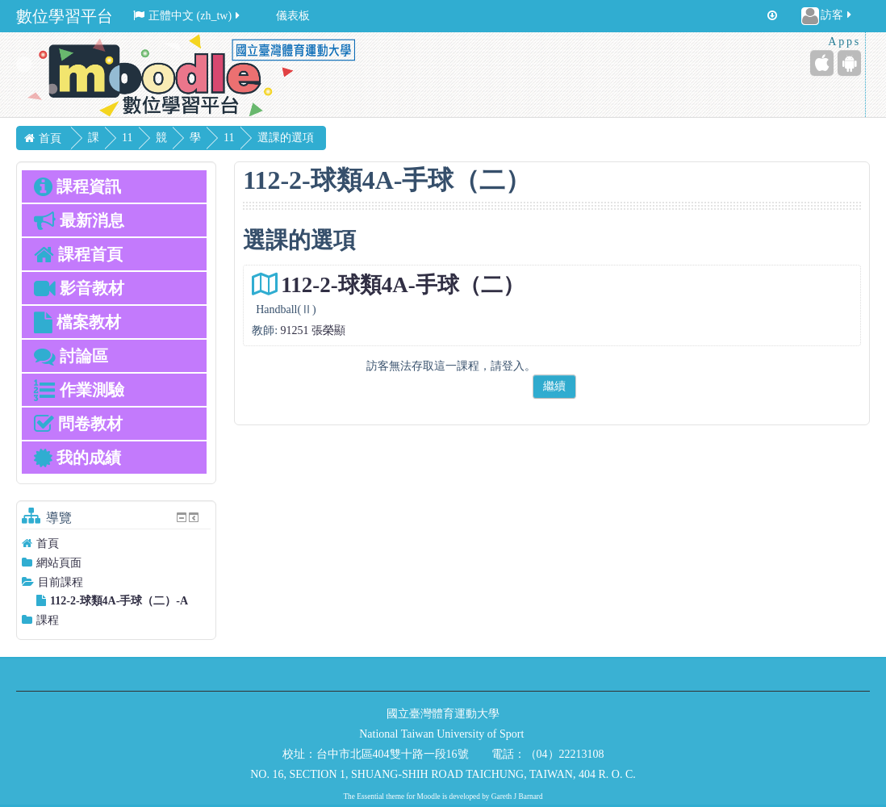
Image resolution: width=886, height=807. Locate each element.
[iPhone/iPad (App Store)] (822, 63)
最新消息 (79, 220)
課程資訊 (77, 186)
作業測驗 (79, 390)
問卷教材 (78, 424)
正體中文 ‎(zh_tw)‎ (187, 16)
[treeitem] (116, 543)
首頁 (47, 543)
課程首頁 (78, 254)
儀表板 (293, 16)
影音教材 (79, 288)
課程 (47, 620)
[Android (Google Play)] (849, 63)
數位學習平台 (64, 16)
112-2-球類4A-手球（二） (402, 285)
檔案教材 (77, 322)
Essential (370, 796)
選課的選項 (342, 138)
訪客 (827, 16)
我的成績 (77, 457)
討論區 (71, 356)
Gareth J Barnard (517, 796)
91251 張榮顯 (313, 330)
